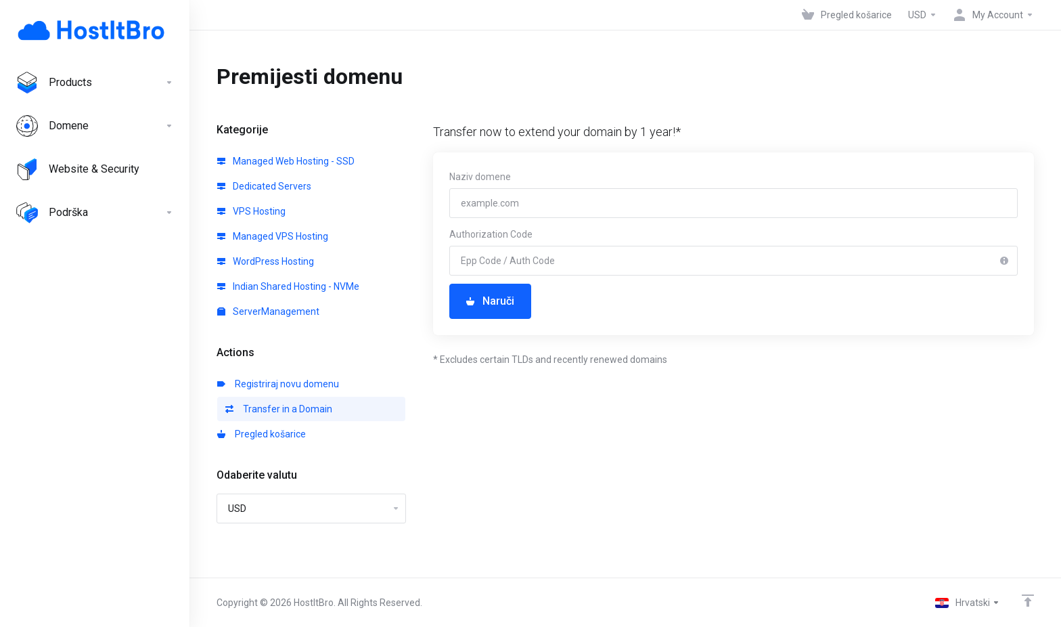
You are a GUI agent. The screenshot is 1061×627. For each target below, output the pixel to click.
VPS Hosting (251, 211)
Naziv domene (480, 176)
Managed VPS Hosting (272, 236)
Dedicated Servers (264, 186)
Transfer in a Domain (278, 409)
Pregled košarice (261, 434)
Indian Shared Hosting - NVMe (288, 286)
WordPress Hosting (265, 261)
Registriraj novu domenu (278, 384)
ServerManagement (268, 311)
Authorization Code (491, 234)
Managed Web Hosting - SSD (286, 161)
